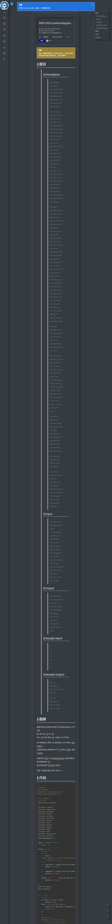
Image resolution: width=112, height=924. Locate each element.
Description (101, 16)
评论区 (97, 37)
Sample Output (102, 28)
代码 (97, 34)
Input (98, 19)
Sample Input (101, 25)
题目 (97, 13)
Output (99, 22)
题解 (97, 31)
